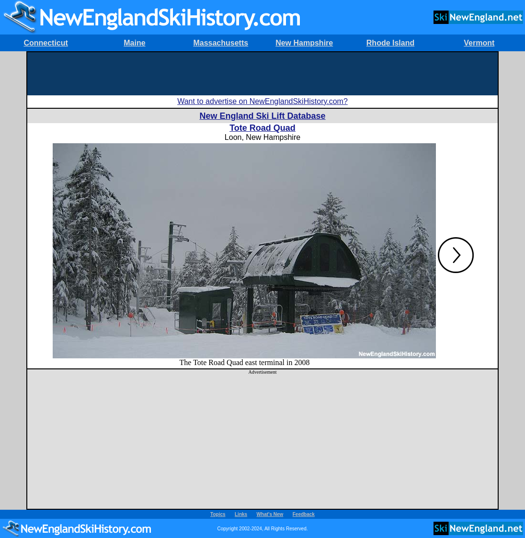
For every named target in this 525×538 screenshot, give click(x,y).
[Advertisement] (262, 73)
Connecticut (45, 43)
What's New (270, 514)
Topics (217, 514)
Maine (134, 43)
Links (241, 514)
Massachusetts (220, 43)
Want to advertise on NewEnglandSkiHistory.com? (262, 101)
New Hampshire (304, 43)
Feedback (304, 514)
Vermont (479, 43)
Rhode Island (390, 43)
